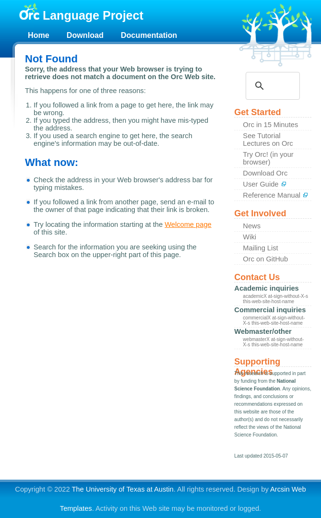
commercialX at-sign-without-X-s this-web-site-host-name (274, 320)
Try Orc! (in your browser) (268, 158)
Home (38, 35)
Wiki (249, 237)
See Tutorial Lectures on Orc (268, 139)
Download (85, 35)
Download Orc (265, 173)
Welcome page (188, 224)
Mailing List (260, 248)
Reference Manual (275, 195)
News (252, 226)
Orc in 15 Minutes (270, 125)
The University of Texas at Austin (122, 489)
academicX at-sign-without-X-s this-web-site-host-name (275, 299)
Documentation (149, 35)
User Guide (264, 184)
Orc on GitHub (265, 259)
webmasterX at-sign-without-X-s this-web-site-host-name (273, 342)
